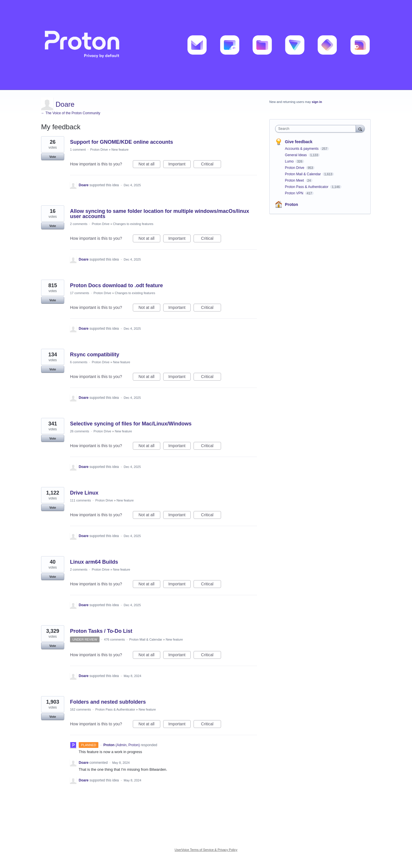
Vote (52, 156)
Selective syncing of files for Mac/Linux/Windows (131, 424)
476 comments (114, 639)
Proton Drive (99, 149)
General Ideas (296, 155)
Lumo (290, 161)
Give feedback (298, 141)
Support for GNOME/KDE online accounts (121, 142)
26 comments (79, 431)
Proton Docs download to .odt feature (116, 285)
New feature (119, 149)
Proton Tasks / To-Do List (101, 631)
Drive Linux (84, 493)
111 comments (80, 500)
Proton (291, 204)
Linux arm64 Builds (94, 562)
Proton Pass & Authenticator (115, 709)
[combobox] (317, 129)
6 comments (78, 362)
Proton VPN (294, 193)
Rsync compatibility (94, 354)
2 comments (78, 224)
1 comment (78, 149)
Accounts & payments (302, 149)
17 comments (79, 293)
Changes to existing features (133, 224)
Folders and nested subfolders (108, 702)
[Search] (360, 128)
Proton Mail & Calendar (145, 639)
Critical (211, 165)
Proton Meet (295, 180)
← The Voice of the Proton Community (70, 113)
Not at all (149, 165)
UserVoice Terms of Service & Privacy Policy (206, 849)
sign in (317, 102)
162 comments (80, 709)
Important (179, 165)
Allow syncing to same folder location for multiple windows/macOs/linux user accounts (159, 213)
